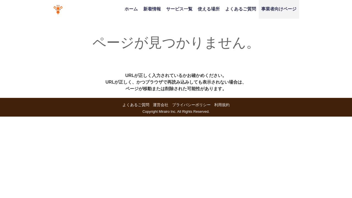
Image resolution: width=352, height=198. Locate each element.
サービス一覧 (179, 8)
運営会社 (160, 105)
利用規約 (222, 105)
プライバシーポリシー (191, 105)
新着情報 (152, 8)
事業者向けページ (278, 8)
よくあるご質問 (240, 8)
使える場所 (209, 8)
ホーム (131, 8)
